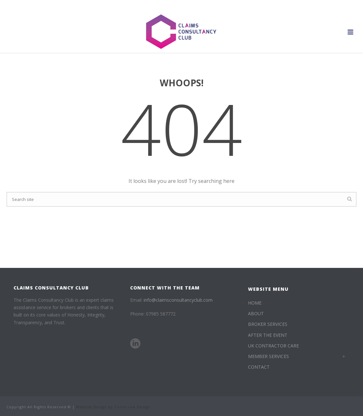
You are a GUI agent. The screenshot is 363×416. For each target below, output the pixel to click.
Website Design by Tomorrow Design (113, 406)
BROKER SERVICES (267, 324)
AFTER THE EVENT (267, 335)
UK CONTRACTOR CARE (273, 346)
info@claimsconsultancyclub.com (178, 300)
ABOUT (256, 313)
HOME (255, 303)
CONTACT (259, 367)
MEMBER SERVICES (268, 356)
